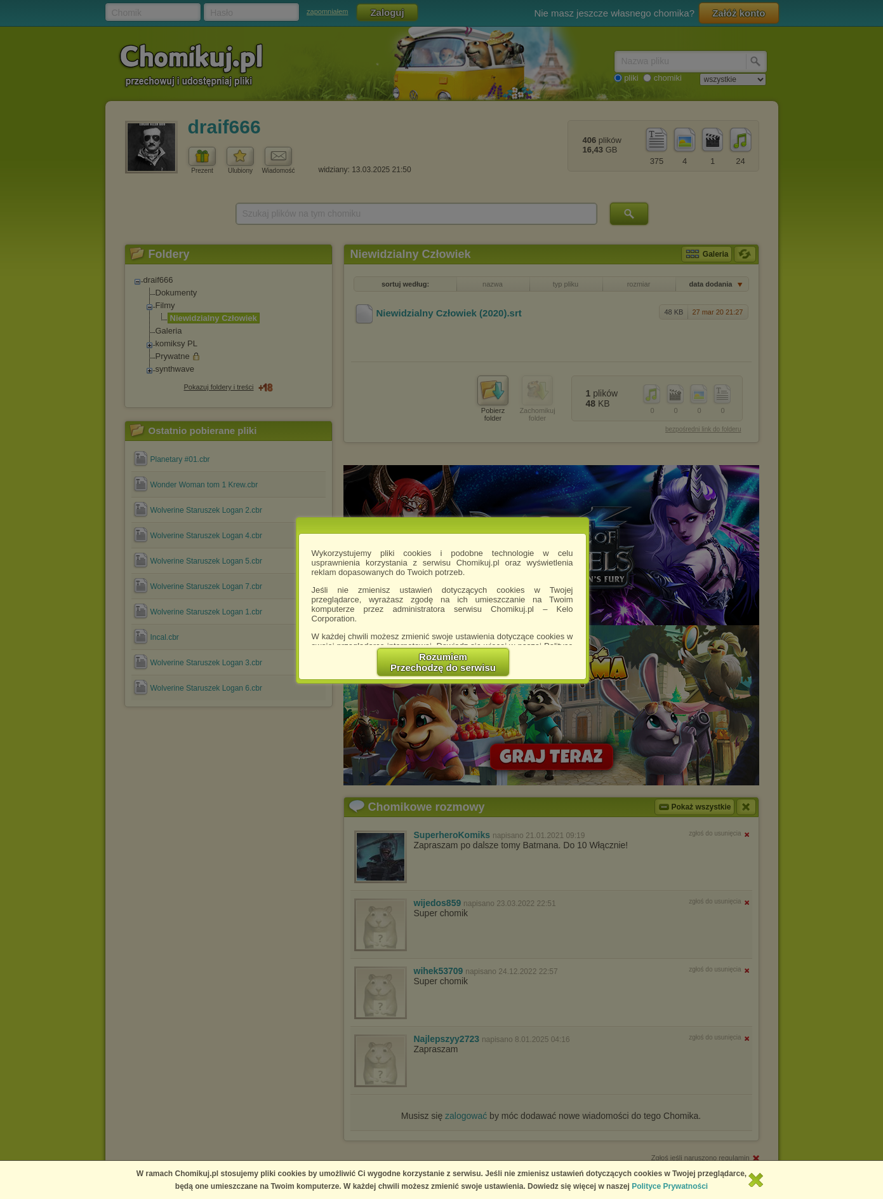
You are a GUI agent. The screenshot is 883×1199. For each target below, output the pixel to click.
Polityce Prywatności (670, 1186)
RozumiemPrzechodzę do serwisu (443, 662)
